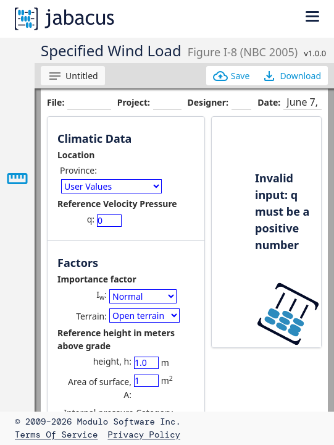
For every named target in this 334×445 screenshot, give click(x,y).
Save (231, 76)
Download (291, 76)
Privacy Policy (143, 434)
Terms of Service (56, 434)
